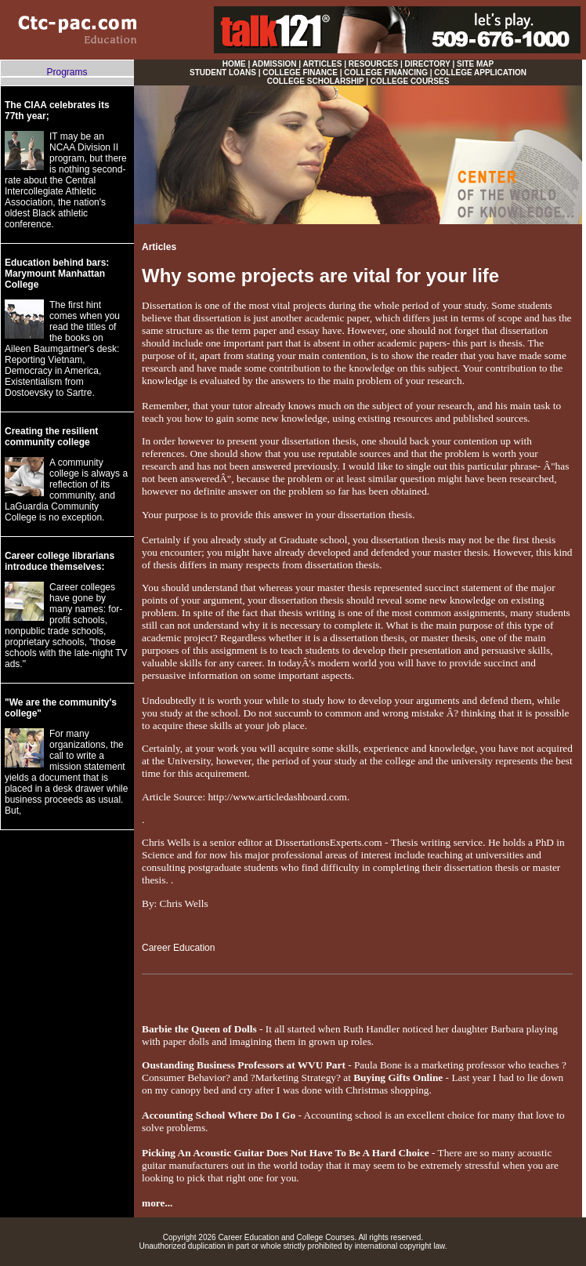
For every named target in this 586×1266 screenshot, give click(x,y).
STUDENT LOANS (223, 72)
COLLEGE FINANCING (386, 72)
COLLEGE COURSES (410, 81)
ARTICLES (322, 64)
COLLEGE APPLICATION (480, 72)
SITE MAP (475, 64)
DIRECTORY (427, 64)
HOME (234, 64)
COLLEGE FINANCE (300, 72)
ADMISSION (274, 64)
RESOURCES (373, 64)
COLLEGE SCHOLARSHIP (315, 81)
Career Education (178, 947)
